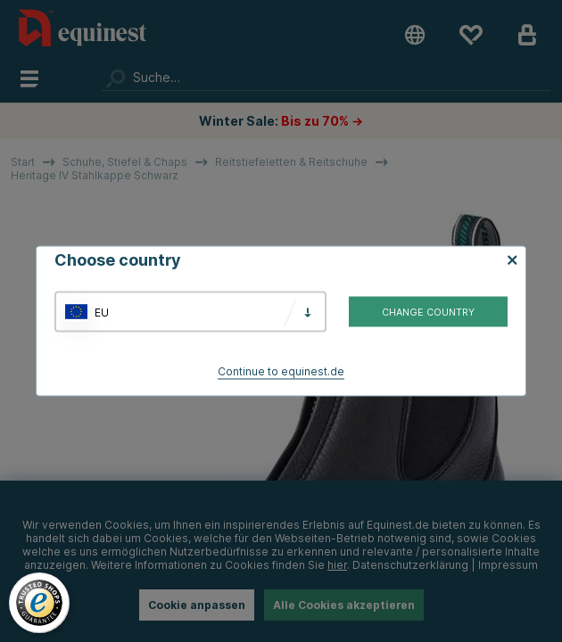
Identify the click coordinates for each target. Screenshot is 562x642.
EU (102, 311)
